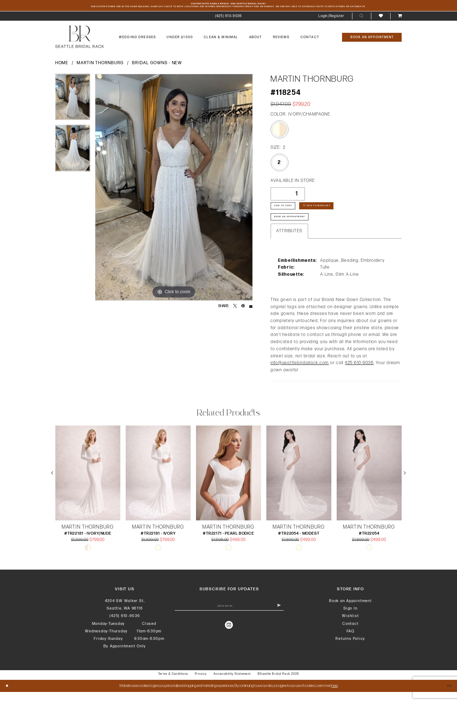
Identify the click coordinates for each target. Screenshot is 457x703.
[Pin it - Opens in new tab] (243, 308)
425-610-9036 (359, 374)
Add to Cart (288, 211)
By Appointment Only (125, 657)
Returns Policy (350, 649)
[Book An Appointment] (372, 39)
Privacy (201, 685)
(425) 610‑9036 (125, 627)
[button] (331, 18)
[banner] (79, 39)
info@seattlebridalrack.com (300, 374)
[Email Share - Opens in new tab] (251, 308)
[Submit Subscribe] (277, 619)
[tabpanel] (72, 101)
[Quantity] (288, 196)
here (335, 696)
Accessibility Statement (232, 685)
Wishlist (350, 627)
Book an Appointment (350, 612)
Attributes (289, 242)
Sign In (350, 619)
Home (62, 65)
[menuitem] (228, 18)
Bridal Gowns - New (157, 65)
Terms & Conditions (173, 685)
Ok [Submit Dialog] (448, 696)
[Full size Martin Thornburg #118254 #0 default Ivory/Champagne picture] (173, 190)
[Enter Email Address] (229, 619)
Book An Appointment (297, 226)
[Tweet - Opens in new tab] (235, 308)
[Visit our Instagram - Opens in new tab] (229, 639)
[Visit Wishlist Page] (380, 18)
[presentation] (87, 484)
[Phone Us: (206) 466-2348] (228, 18)
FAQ (351, 642)
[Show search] (361, 19)
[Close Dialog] (8, 697)
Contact (350, 634)
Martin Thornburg (100, 65)
